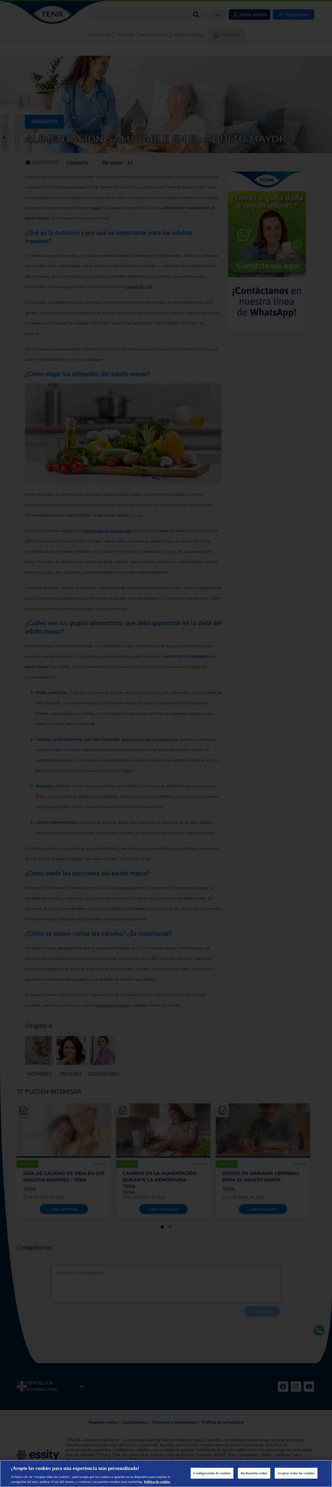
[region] (166, 1473)
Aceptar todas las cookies (296, 1473)
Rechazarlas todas (254, 1473)
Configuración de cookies (212, 1473)
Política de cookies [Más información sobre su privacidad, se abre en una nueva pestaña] (157, 1482)
